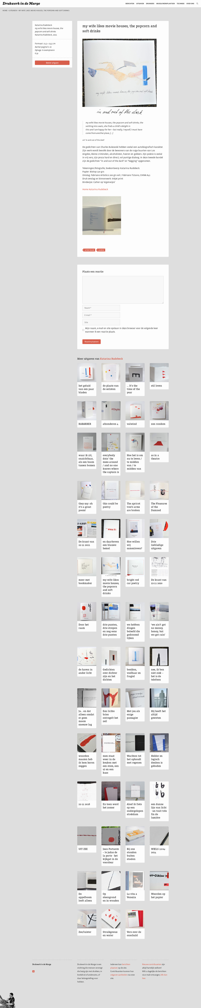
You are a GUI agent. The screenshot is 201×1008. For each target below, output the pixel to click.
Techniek (180, 4)
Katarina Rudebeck (111, 358)
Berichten (130, 4)
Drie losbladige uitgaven (157, 545)
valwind (132, 423)
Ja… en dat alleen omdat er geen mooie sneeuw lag (86, 718)
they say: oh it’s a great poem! (85, 507)
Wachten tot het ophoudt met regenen (134, 759)
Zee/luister (85, 932)
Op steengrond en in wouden (111, 897)
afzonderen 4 (110, 423)
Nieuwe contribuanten (151, 964)
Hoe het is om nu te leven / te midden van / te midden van (135, 462)
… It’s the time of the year (133, 389)
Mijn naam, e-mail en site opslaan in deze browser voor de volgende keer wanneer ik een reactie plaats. (121, 330)
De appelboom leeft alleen (85, 897)
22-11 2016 (84, 804)
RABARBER (85, 423)
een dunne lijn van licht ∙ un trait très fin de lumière (159, 811)
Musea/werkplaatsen (165, 4)
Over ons (190, 4)
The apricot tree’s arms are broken (133, 507)
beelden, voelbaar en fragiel (134, 673)
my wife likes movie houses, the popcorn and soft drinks (111, 586)
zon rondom (158, 423)
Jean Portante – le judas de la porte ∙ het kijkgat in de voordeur (111, 856)
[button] (52, 63)
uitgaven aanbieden (118, 975)
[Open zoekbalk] (196, 3)
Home (5, 10)
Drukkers (150, 4)
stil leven (156, 385)
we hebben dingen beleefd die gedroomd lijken (133, 631)
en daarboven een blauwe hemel (111, 545)
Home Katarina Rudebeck (95, 189)
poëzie (101, 250)
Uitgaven (140, 4)
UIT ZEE (83, 849)
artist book (89, 250)
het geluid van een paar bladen (86, 389)
